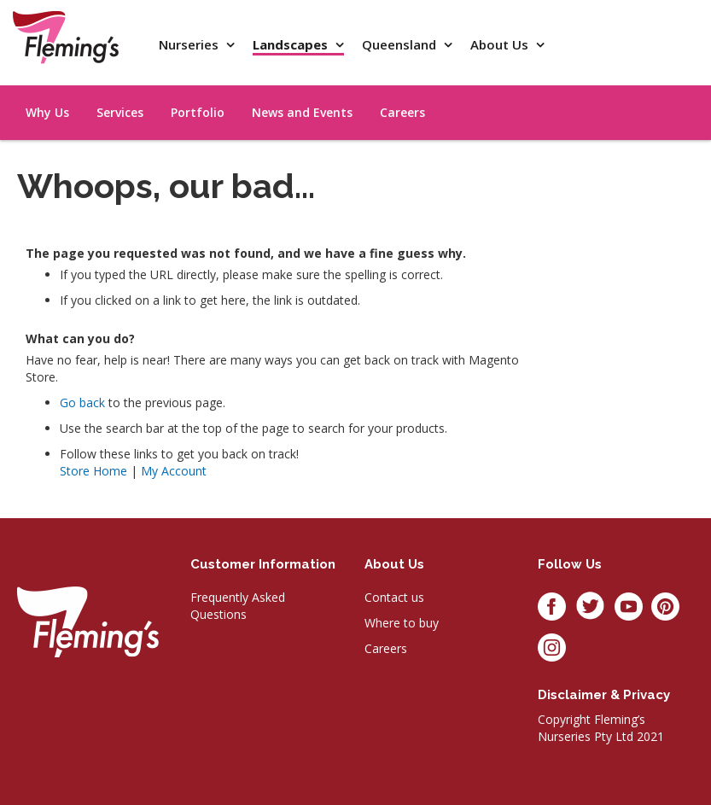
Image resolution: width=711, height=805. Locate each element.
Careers (385, 648)
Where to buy (401, 623)
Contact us (394, 597)
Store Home (93, 471)
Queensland (401, 44)
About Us (501, 44)
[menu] (617, 93)
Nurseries (190, 44)
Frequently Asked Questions (237, 605)
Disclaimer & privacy (604, 695)
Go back (82, 402)
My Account (174, 471)
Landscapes (292, 44)
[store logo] (66, 37)
